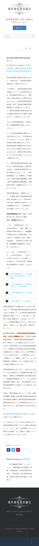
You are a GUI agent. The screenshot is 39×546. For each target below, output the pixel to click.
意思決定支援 (23, 68)
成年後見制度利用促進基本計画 (14, 414)
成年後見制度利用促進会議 (22, 71)
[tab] (19, 275)
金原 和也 (26, 459)
